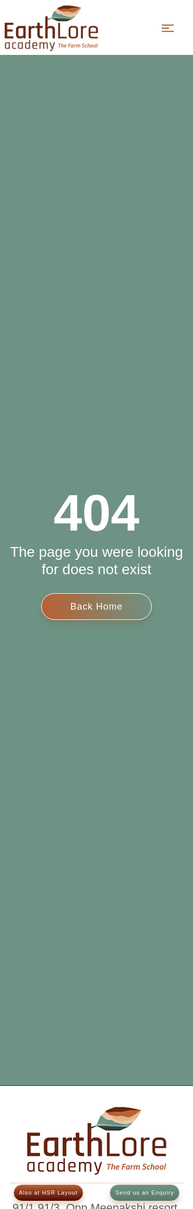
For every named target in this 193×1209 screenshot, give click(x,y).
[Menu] (168, 28)
